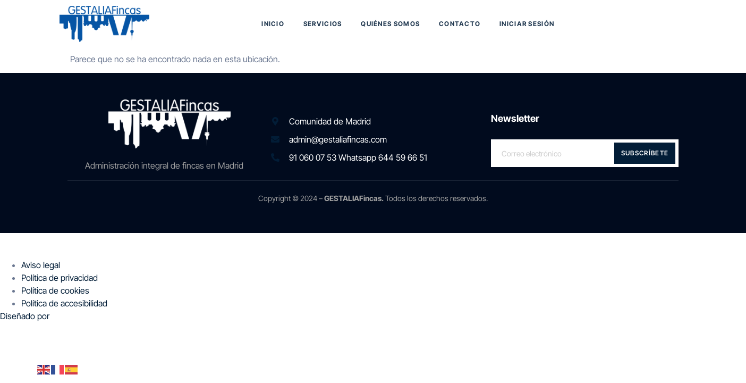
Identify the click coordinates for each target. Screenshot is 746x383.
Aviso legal (40, 265)
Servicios (322, 24)
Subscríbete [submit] (644, 153)
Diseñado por (26, 316)
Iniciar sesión (527, 24)
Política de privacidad (59, 277)
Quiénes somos (390, 24)
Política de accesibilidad (64, 303)
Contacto (459, 24)
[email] (585, 153)
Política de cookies (55, 290)
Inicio (272, 24)
